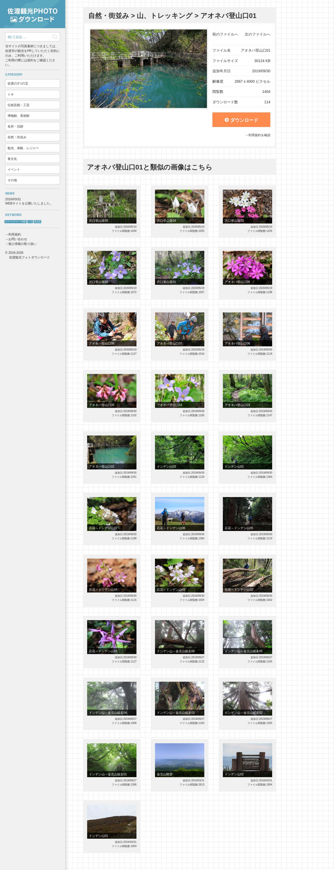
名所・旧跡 (15, 126)
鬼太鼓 (37, 221)
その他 (12, 180)
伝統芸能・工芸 (18, 105)
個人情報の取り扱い (22, 244)
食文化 (12, 159)
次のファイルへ (257, 34)
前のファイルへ (225, 34)
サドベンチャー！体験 (15, 221)
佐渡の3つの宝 (18, 83)
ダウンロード (241, 120)
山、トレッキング (165, 16)
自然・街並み (17, 137)
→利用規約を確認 (257, 135)
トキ (11, 94)
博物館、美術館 (18, 116)
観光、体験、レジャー (23, 148)
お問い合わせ (17, 239)
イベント (14, 169)
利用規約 (14, 234)
